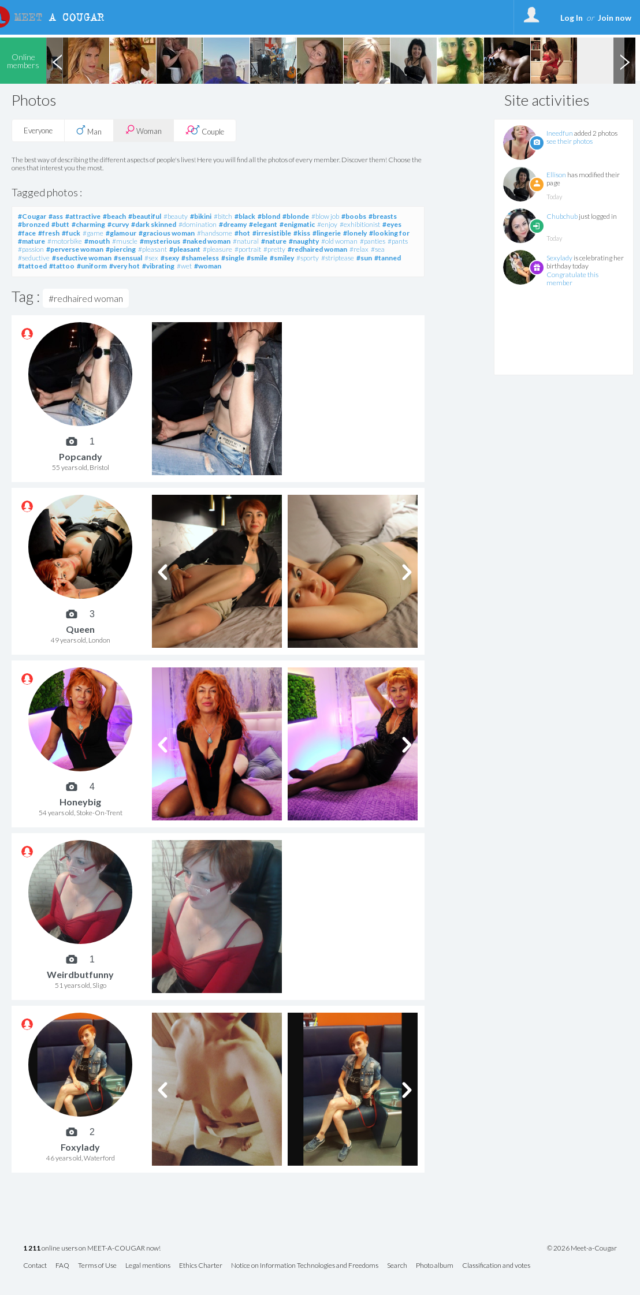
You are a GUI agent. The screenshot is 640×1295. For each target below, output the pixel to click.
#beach (114, 216)
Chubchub (562, 216)
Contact (35, 1266)
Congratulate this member (572, 278)
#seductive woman (81, 257)
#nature (273, 241)
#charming (88, 224)
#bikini (200, 216)
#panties (372, 241)
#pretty (274, 249)
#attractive (83, 216)
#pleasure (217, 249)
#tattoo (62, 266)
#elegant (263, 224)
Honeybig (80, 801)
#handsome (214, 233)
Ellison (556, 174)
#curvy (118, 224)
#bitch (223, 216)
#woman (207, 266)
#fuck (71, 233)
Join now (614, 18)
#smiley (282, 257)
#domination (197, 224)
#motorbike (64, 241)
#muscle (124, 241)
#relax (359, 249)
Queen (80, 629)
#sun (364, 257)
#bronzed (33, 224)
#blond (269, 216)
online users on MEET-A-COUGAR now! (92, 1248)
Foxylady (80, 1146)
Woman (143, 130)
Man (89, 130)
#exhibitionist (360, 224)
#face (27, 233)
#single (232, 257)
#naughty (304, 241)
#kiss (301, 233)
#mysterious (160, 241)
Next (624, 61)
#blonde (295, 216)
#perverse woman (74, 249)
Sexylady (559, 257)
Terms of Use (97, 1266)
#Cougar (32, 216)
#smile (257, 257)
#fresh (48, 233)
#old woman (339, 241)
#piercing (121, 249)
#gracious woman (167, 233)
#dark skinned (153, 224)
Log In (571, 18)
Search (397, 1266)
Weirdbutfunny (80, 974)
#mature (31, 241)
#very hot (124, 266)
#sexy (170, 257)
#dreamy (233, 224)
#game (93, 233)
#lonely (355, 233)
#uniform (92, 266)
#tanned (387, 257)
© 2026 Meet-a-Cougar (582, 1248)
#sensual (128, 257)
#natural (246, 241)
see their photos (569, 141)
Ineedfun (559, 133)
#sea (378, 249)
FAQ (62, 1266)
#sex (151, 257)
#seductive (34, 257)
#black (245, 216)
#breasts (383, 216)
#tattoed (32, 266)
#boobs (353, 216)
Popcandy (80, 456)
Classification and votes (496, 1266)
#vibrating (158, 266)
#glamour (121, 233)
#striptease (337, 257)
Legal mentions (147, 1266)
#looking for (389, 233)
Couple (204, 130)
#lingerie (326, 233)
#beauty (175, 216)
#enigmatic (297, 224)
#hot (242, 233)
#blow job (325, 216)
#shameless (200, 257)
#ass (56, 216)
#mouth (97, 241)
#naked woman (206, 241)
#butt (60, 224)
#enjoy (327, 224)
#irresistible (271, 233)
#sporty (307, 257)
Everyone (38, 130)
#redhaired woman (317, 249)
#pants (398, 241)
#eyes (391, 224)
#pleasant (152, 249)
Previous (57, 61)
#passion (31, 249)
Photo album (434, 1266)
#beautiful (144, 216)
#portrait (248, 249)
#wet (184, 266)
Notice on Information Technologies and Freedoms (304, 1266)
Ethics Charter (200, 1266)
